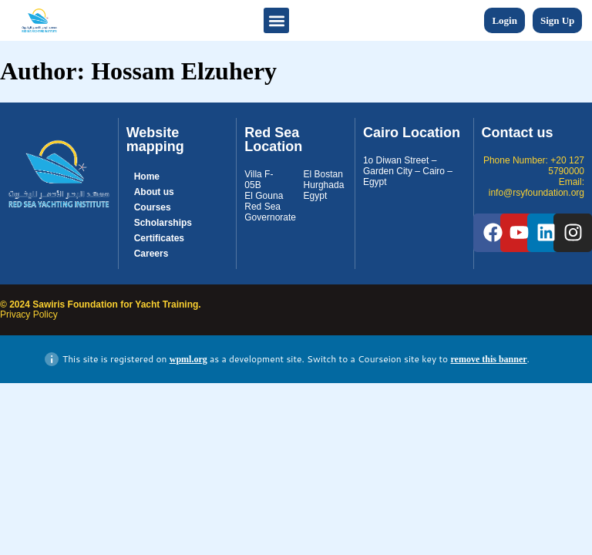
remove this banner (488, 359)
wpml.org (188, 359)
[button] (276, 20)
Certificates (159, 238)
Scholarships (163, 222)
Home (147, 176)
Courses (152, 207)
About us (154, 192)
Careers (151, 253)
